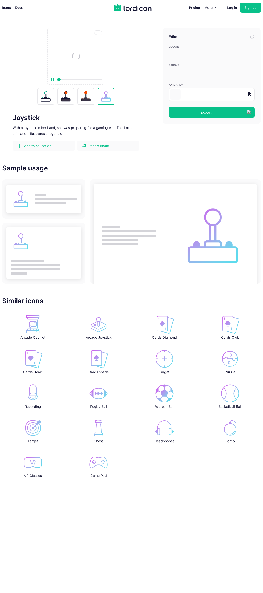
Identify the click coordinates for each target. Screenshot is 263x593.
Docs (19, 7)
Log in (232, 7)
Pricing (194, 7)
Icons (6, 7)
